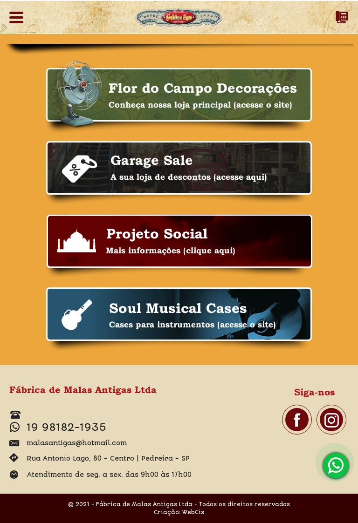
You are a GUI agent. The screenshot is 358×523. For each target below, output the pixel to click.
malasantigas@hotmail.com (77, 443)
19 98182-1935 (337, 465)
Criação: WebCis (179, 512)
